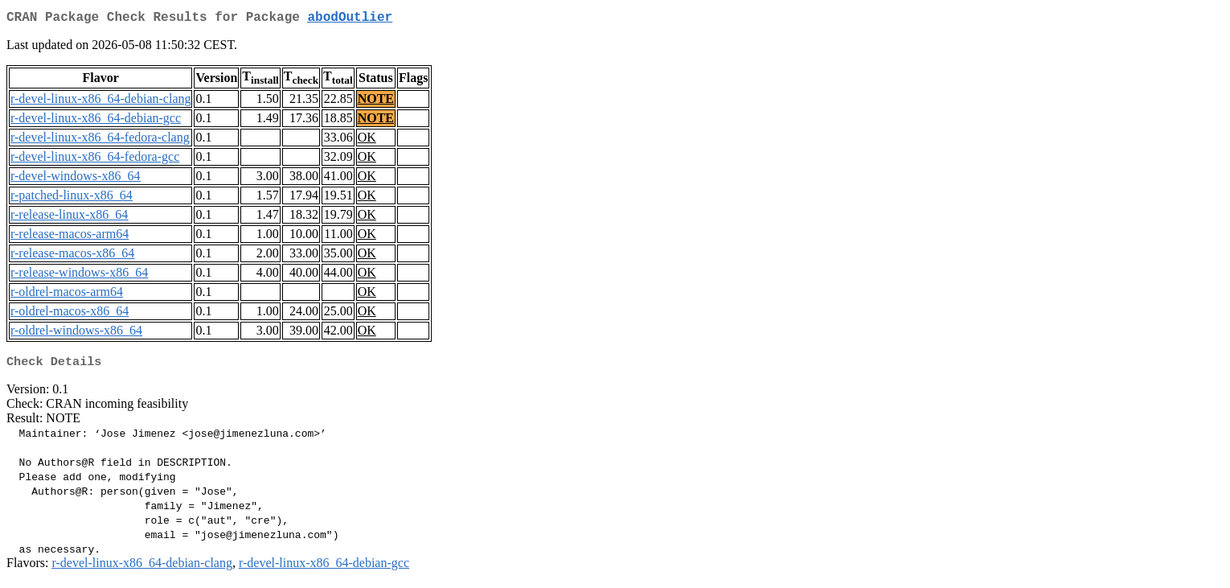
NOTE (376, 102)
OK (367, 140)
